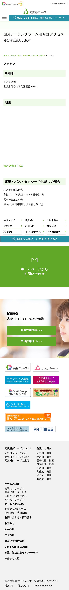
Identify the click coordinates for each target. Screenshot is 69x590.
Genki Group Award (16, 546)
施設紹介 (29, 220)
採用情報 (7, 231)
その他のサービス (14, 499)
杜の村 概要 (44, 468)
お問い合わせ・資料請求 (18, 517)
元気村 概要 (44, 453)
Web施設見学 (53, 231)
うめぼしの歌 (12, 558)
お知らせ (29, 226)
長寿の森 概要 (45, 464)
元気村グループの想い (17, 457)
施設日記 (51, 226)
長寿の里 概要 (45, 460)
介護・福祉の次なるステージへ (22, 552)
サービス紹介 (12, 483)
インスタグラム (33, 231)
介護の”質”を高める (15, 509)
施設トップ (8, 220)
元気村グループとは (16, 453)
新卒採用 (9, 529)
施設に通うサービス (16, 492)
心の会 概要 (44, 479)
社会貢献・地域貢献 (16, 512)
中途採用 (9, 535)
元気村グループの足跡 (17, 460)
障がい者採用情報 (14, 541)
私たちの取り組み (14, 504)
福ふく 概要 (44, 475)
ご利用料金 (52, 220)
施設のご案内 (44, 448)
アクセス (7, 226)
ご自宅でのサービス (16, 495)
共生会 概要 (44, 471)
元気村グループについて (18, 448)
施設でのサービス (14, 488)
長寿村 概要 (44, 457)
